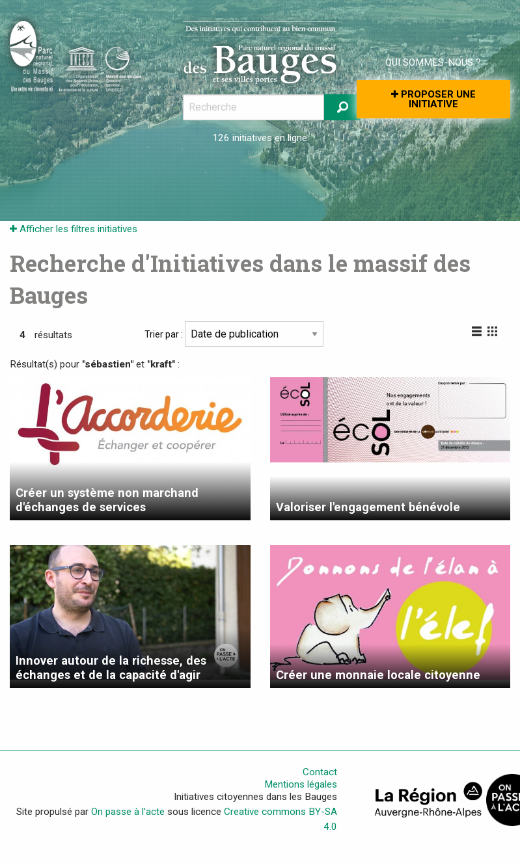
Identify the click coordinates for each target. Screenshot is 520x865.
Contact (320, 772)
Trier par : (233, 334)
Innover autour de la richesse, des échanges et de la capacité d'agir (111, 668)
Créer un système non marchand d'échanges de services (107, 500)
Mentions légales (300, 785)
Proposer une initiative (433, 99)
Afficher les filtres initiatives (73, 229)
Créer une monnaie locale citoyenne (378, 675)
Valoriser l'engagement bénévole (368, 507)
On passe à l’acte (128, 812)
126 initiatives (242, 138)
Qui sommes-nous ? (433, 62)
